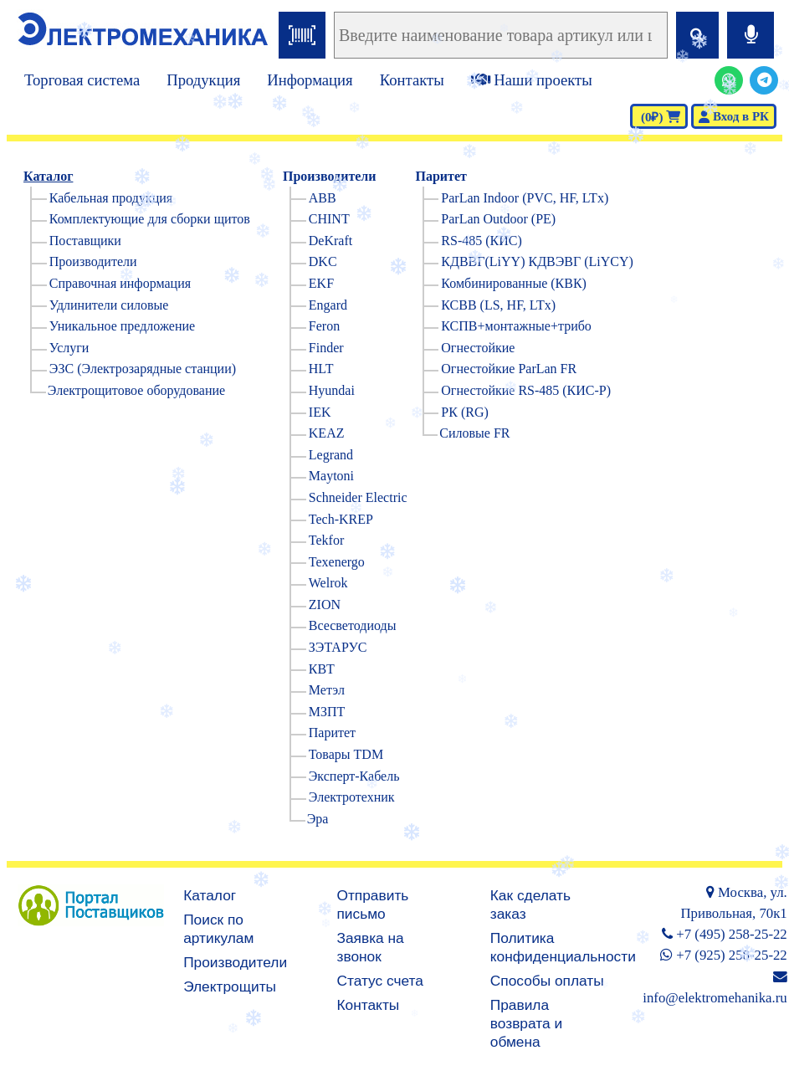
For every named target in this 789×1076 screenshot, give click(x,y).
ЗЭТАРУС (338, 647)
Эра (318, 819)
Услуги (69, 348)
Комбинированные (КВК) (514, 283)
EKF (321, 283)
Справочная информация (120, 283)
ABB (322, 198)
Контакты (412, 80)
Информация (309, 80)
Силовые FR (474, 433)
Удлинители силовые (109, 305)
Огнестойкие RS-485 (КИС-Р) (526, 390)
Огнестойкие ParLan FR (508, 368)
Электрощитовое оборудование (136, 390)
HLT (321, 368)
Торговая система (82, 80)
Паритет (332, 732)
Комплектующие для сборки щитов (149, 219)
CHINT (329, 219)
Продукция (203, 80)
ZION (325, 604)
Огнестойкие (478, 348)
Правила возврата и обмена (526, 1023)
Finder (326, 348)
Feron (324, 326)
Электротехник (352, 797)
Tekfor (326, 540)
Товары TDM (346, 754)
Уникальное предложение (122, 326)
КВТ (322, 669)
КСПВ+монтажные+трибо (516, 326)
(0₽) (659, 117)
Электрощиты (229, 986)
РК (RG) (464, 412)
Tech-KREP (341, 519)
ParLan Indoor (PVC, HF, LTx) (524, 198)
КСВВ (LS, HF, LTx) (498, 305)
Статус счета (379, 980)
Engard (328, 305)
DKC (323, 261)
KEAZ (327, 433)
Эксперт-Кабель (354, 776)
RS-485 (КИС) (481, 240)
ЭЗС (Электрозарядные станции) (142, 368)
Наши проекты (531, 80)
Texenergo (337, 562)
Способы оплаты (547, 980)
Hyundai (332, 390)
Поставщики (85, 240)
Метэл (327, 690)
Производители (93, 261)
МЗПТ (327, 712)
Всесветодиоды (353, 625)
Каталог (48, 176)
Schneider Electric (358, 497)
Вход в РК (734, 116)
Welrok (328, 583)
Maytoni (331, 476)
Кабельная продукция (110, 198)
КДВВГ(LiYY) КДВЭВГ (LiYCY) (537, 261)
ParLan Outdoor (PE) (498, 219)
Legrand (331, 455)
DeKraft (330, 240)
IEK (320, 412)
